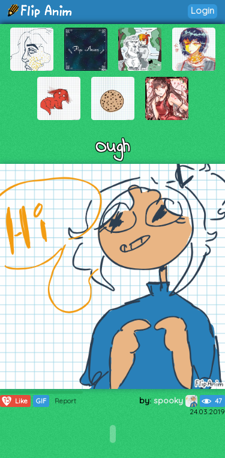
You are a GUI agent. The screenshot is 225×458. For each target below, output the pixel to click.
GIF (41, 401)
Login (202, 10)
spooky (175, 400)
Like (14, 401)
